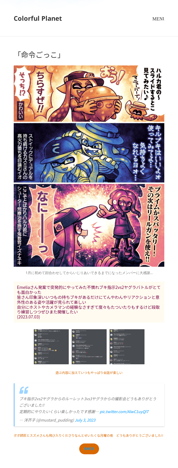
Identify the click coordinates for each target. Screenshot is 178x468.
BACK (89, 448)
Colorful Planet (38, 18)
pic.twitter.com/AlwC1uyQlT (124, 411)
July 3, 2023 (85, 420)
